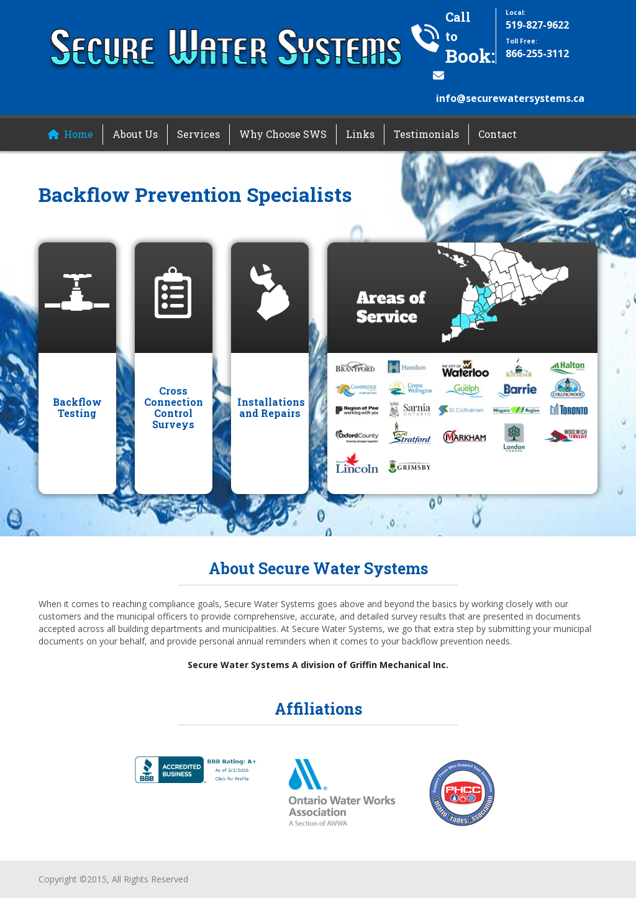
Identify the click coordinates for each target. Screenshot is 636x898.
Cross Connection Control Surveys (173, 407)
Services (198, 133)
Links (360, 133)
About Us (135, 133)
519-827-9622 (537, 25)
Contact (497, 133)
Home (78, 133)
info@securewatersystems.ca (510, 98)
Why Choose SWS (283, 133)
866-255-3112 (537, 53)
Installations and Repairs (271, 407)
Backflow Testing (77, 407)
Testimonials (426, 133)
